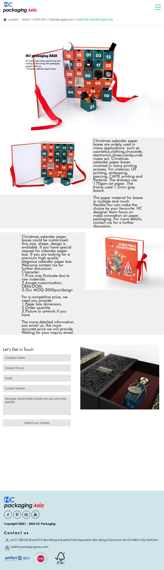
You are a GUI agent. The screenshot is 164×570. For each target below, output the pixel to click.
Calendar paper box (61, 19)
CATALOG (39, 19)
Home (25, 19)
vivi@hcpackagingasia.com (29, 547)
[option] (119, 380)
